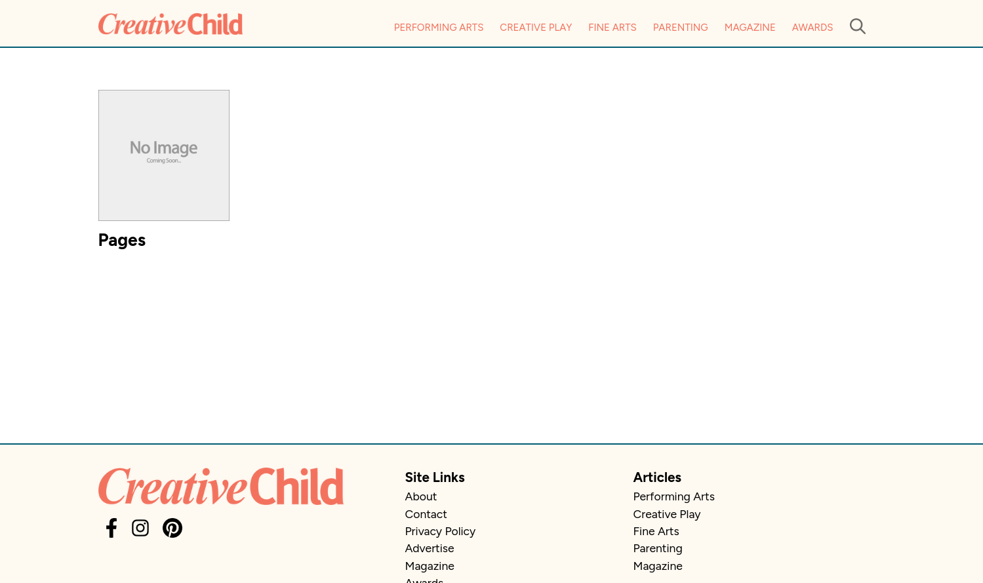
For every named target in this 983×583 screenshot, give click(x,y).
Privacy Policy (440, 531)
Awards (812, 27)
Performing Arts (439, 27)
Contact (426, 514)
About (421, 496)
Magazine (750, 27)
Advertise (429, 548)
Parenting (680, 27)
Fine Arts (612, 27)
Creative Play (536, 27)
